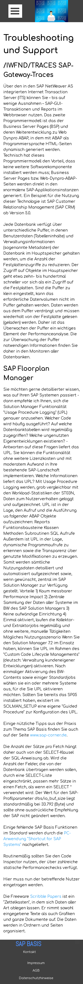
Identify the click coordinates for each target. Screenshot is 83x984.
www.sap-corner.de (48, 735)
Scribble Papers (45, 896)
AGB (36, 970)
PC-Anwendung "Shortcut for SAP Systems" (37, 839)
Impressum (36, 963)
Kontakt (29, 952)
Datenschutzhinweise (36, 978)
